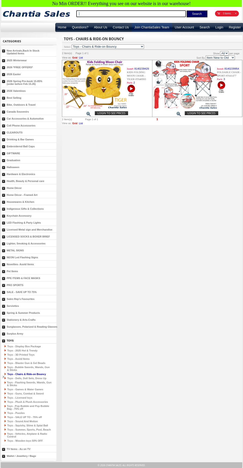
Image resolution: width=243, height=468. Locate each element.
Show (216, 53)
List (81, 57)
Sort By (201, 57)
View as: (66, 57)
